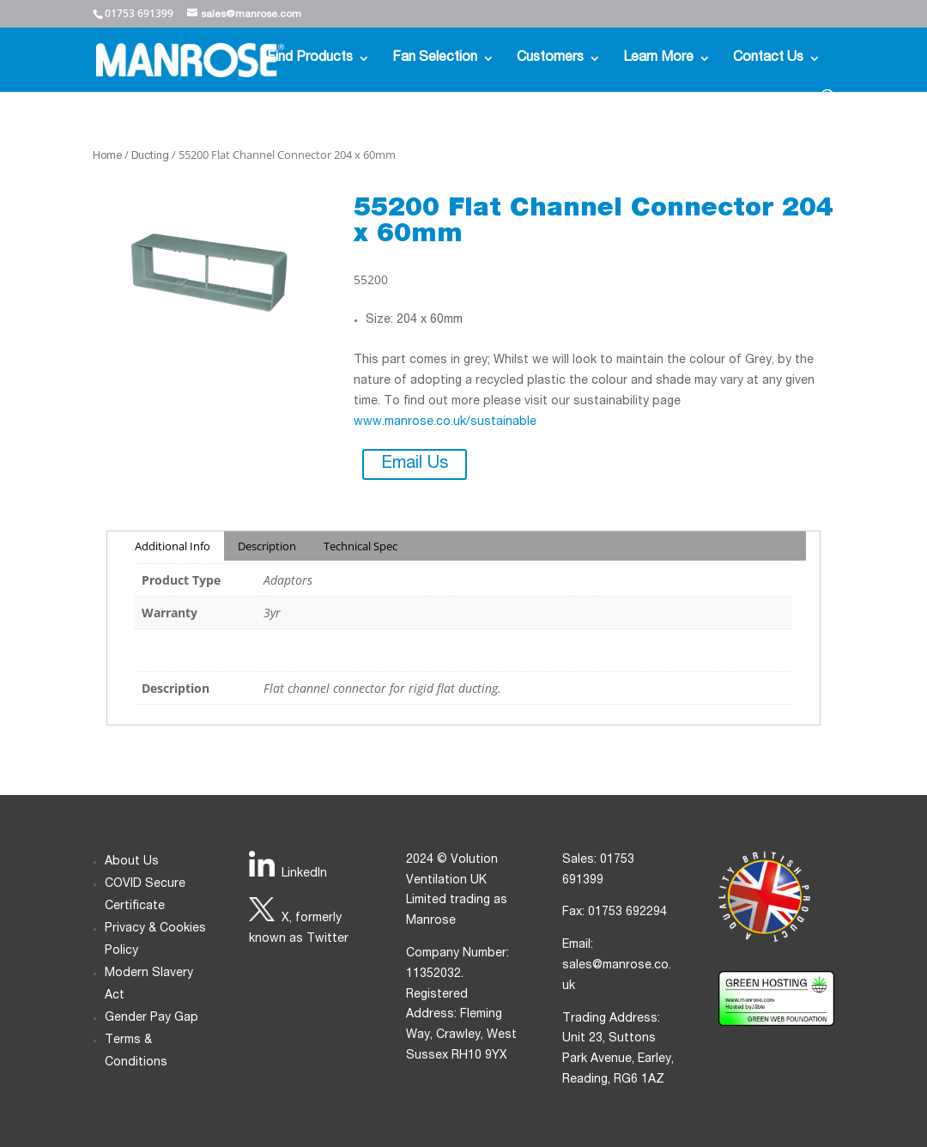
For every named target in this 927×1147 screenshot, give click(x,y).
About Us (132, 862)
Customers (550, 58)
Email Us (414, 464)
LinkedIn (304, 874)
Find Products (310, 58)
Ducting (150, 156)
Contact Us (768, 58)
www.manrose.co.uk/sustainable (445, 422)
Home (107, 156)
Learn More (658, 58)
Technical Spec (360, 546)
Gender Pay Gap (151, 1018)
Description (267, 546)
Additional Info (172, 546)
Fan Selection (434, 58)
